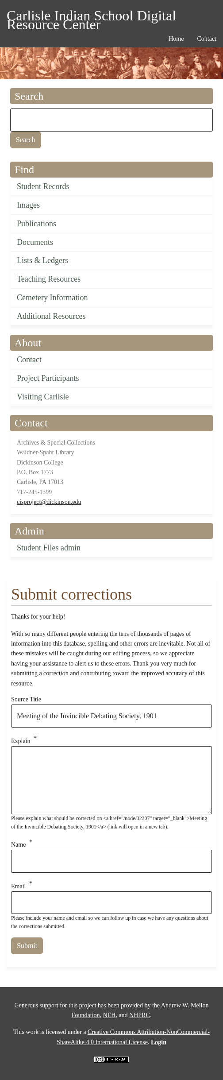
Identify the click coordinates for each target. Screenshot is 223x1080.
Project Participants (48, 378)
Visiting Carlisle (43, 396)
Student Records (43, 186)
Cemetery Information (52, 297)
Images (28, 205)
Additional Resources (51, 316)
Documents (35, 242)
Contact (29, 359)
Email (18, 886)
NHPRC (139, 1015)
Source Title (26, 699)
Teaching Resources (49, 279)
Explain (21, 741)
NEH (109, 1015)
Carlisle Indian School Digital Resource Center (91, 17)
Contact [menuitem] (206, 38)
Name (18, 844)
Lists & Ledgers (42, 260)
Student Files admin (49, 547)
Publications (36, 223)
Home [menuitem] (176, 38)
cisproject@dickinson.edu (49, 502)
